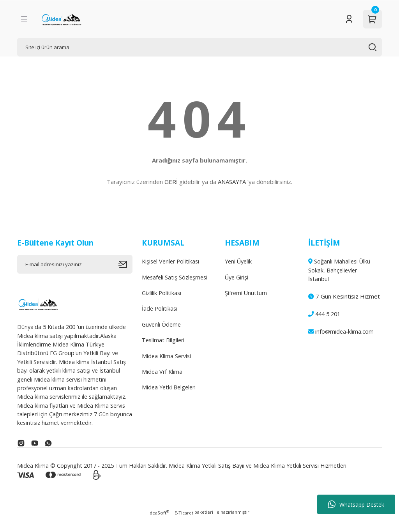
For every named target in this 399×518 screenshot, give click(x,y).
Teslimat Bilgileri (163, 340)
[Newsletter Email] (74, 264)
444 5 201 (324, 314)
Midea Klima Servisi (166, 356)
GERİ (171, 182)
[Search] (199, 47)
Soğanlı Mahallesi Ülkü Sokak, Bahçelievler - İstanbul (339, 270)
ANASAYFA (232, 182)
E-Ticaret (184, 513)
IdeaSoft (158, 512)
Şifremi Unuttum (246, 293)
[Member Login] (349, 19)
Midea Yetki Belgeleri (169, 387)
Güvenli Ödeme (161, 324)
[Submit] (125, 264)
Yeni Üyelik (238, 261)
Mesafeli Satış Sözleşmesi (174, 277)
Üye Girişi (236, 277)
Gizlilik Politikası (161, 293)
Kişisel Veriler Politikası (170, 261)
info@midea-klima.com (341, 331)
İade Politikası (159, 308)
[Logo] (61, 19)
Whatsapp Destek (356, 504)
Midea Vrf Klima (162, 371)
